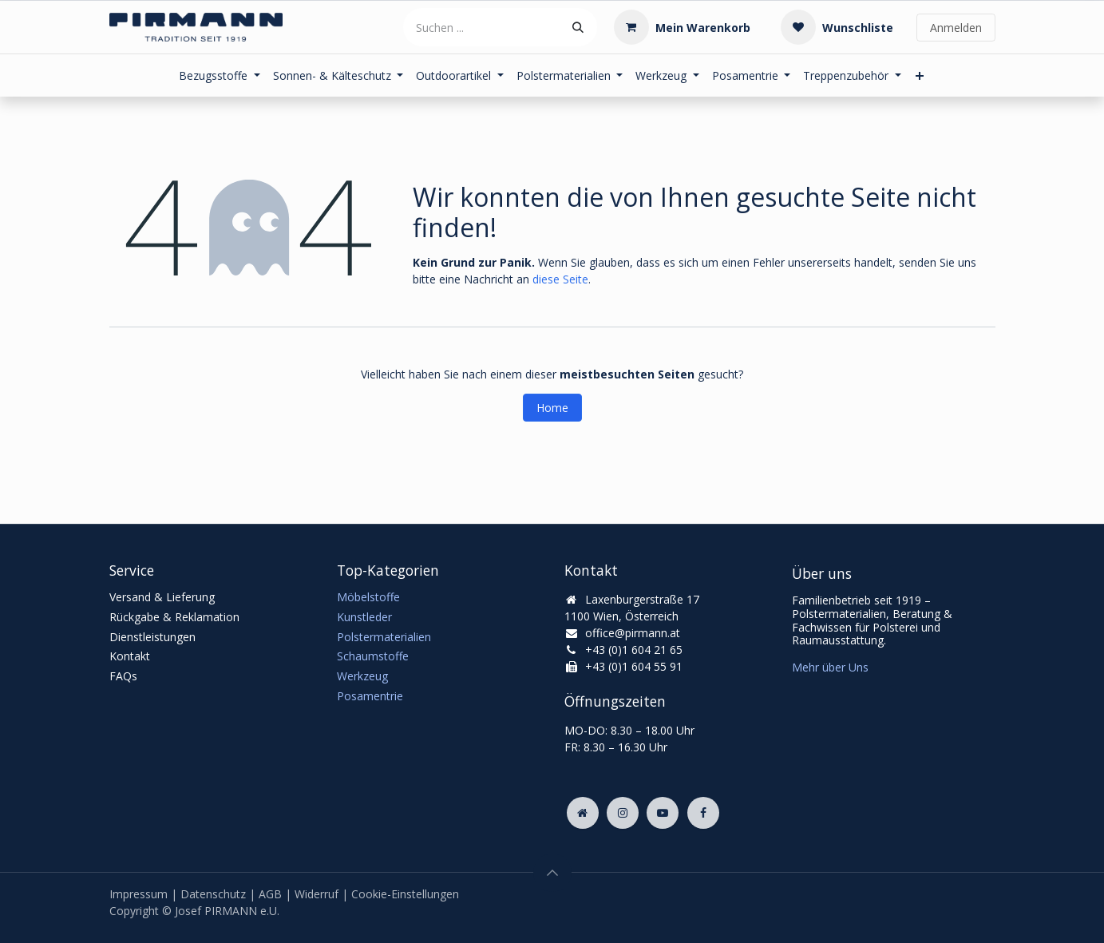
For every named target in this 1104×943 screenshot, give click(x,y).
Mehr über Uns (830, 667)
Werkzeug (362, 675)
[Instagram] (623, 813)
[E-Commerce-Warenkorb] (682, 27)
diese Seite (560, 279)
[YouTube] (663, 813)
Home (552, 407)
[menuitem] (219, 75)
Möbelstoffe (368, 596)
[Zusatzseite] (583, 813)
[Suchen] (578, 27)
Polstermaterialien (384, 636)
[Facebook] (703, 813)
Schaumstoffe (373, 656)
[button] (552, 873)
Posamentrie (370, 695)
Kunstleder (364, 616)
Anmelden (956, 27)
